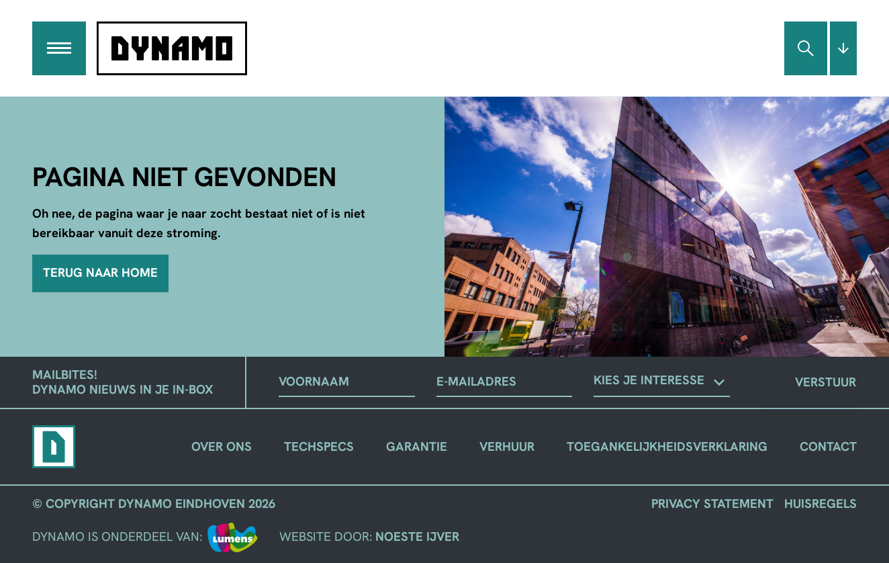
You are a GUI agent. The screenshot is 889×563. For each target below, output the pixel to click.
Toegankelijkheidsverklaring (667, 446)
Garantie (416, 446)
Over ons (221, 446)
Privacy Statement (712, 503)
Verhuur (506, 446)
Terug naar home (100, 273)
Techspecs (319, 446)
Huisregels (820, 503)
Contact (828, 446)
